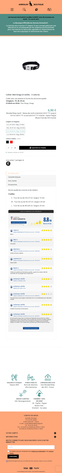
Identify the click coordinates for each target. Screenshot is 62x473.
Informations (31, 437)
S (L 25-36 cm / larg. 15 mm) (15, 131)
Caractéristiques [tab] (14, 177)
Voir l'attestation (18, 222)
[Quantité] (12, 148)
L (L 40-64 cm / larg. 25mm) (15, 134)
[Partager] (8, 163)
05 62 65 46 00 (32, 425)
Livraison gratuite (47, 383)
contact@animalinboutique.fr (33, 423)
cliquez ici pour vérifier (45, 461)
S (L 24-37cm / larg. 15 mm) (15, 124)
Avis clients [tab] (12, 181)
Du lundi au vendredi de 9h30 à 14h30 (33, 427)
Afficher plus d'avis (31, 328)
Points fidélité (31, 383)
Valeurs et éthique (14, 383)
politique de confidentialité (38, 451)
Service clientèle (22, 399)
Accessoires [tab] (12, 184)
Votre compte (31, 433)
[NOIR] (7, 142)
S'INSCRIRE (13, 456)
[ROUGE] (11, 142)
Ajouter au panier (38, 148)
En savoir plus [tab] (13, 173)
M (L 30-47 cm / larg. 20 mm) (16, 128)
